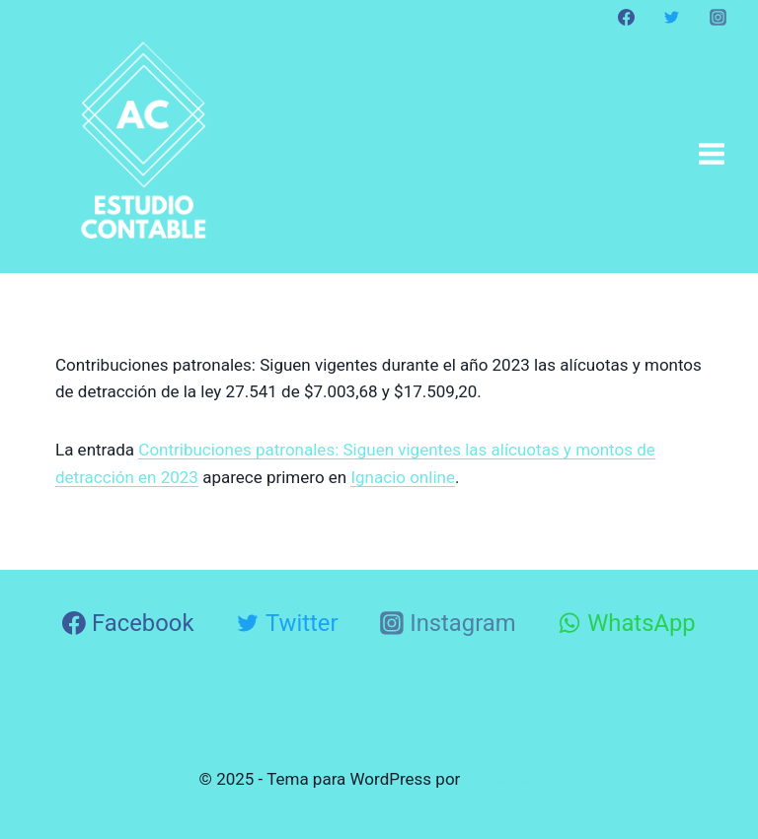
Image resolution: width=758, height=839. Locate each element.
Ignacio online (402, 477)
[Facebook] (627, 17)
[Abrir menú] (711, 153)
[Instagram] (717, 17)
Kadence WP (512, 779)
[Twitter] (672, 17)
